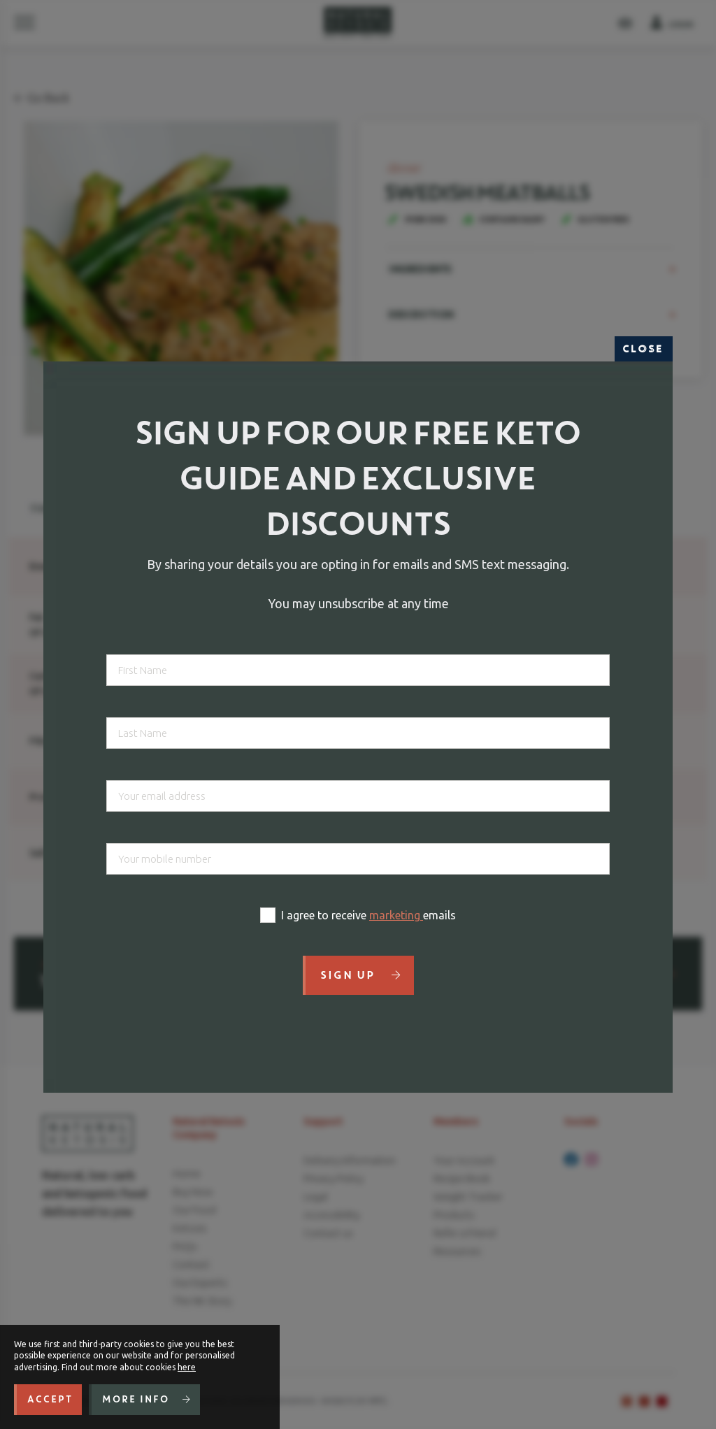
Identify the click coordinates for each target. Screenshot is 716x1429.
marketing (396, 915)
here (187, 1367)
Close (644, 349)
